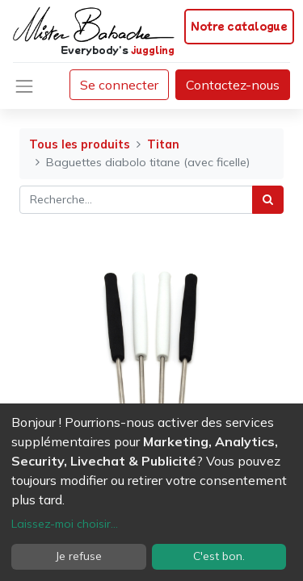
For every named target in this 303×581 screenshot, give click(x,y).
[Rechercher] (268, 200)
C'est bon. (219, 556)
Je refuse (79, 556)
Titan (163, 144)
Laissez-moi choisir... (64, 523)
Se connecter (119, 85)
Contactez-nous (233, 85)
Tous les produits (79, 144)
